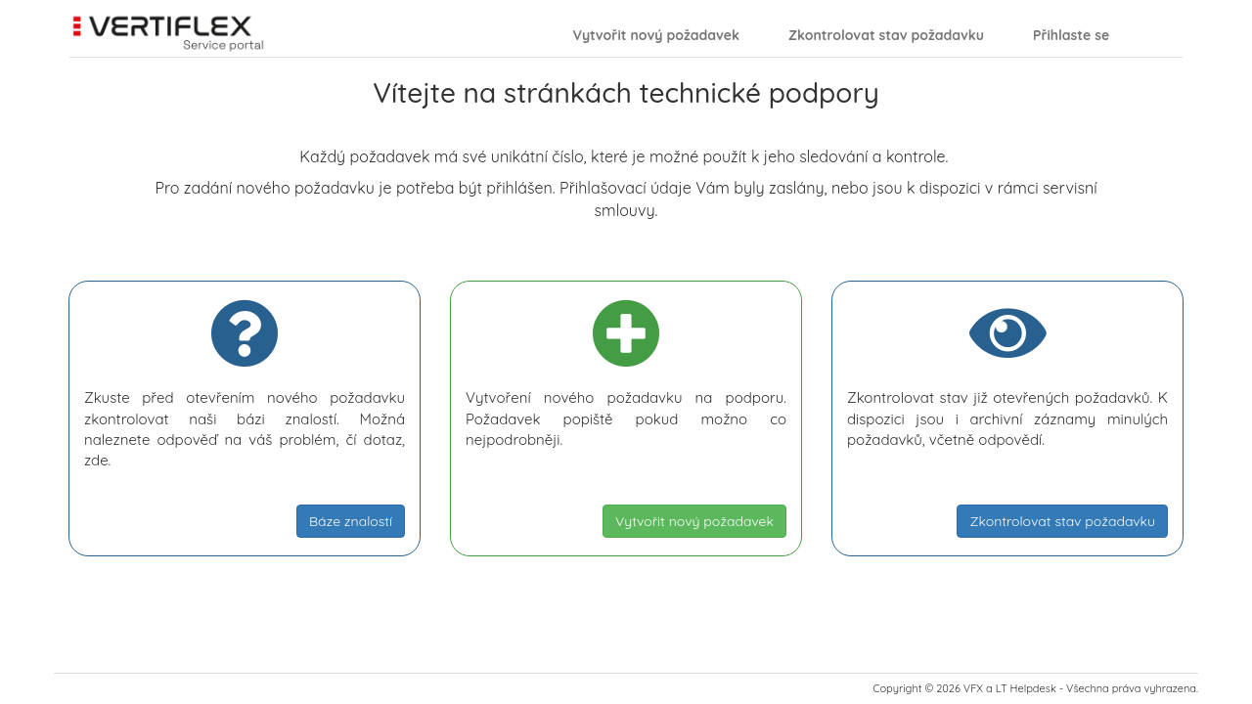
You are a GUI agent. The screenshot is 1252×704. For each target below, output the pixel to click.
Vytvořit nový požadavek (655, 35)
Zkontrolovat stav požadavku (886, 35)
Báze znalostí (350, 521)
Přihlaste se (1071, 35)
